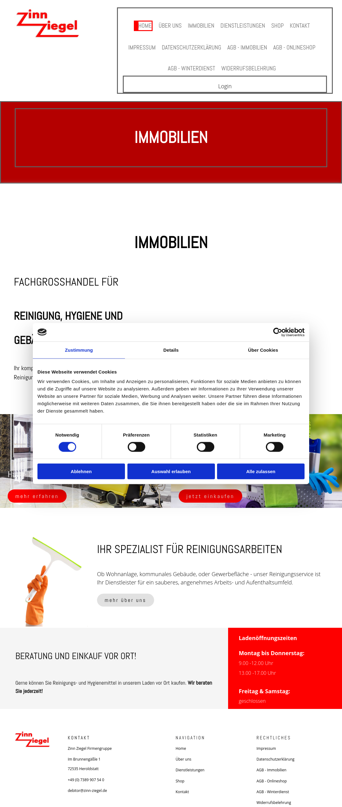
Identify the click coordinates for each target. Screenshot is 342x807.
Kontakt (302, 24)
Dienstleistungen (243, 24)
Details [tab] (171, 349)
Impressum (138, 43)
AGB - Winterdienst (190, 62)
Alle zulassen (260, 471)
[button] (37, 488)
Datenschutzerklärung (190, 43)
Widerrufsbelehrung (249, 62)
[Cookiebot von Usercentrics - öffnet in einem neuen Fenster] (278, 332)
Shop (279, 24)
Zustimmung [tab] (79, 349)
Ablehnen (81, 471)
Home (142, 24)
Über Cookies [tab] (263, 349)
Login (225, 79)
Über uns (168, 24)
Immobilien (200, 24)
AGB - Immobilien (248, 43)
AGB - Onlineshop (297, 43)
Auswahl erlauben (171, 471)
